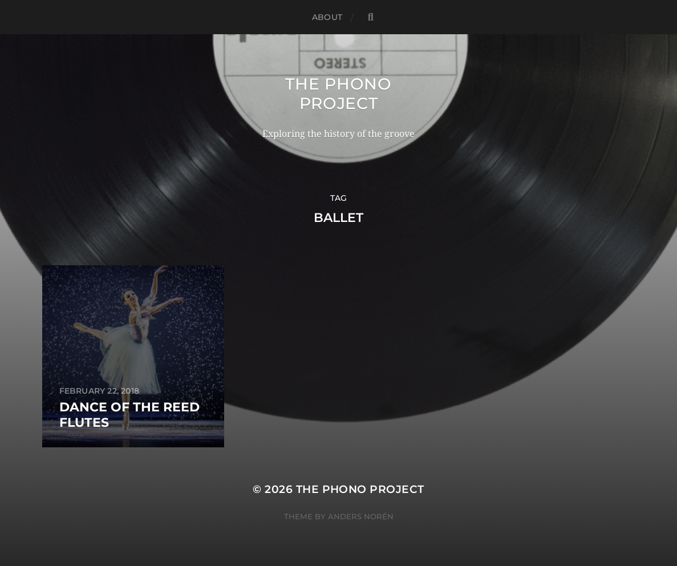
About (327, 17)
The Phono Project (338, 93)
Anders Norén (361, 516)
